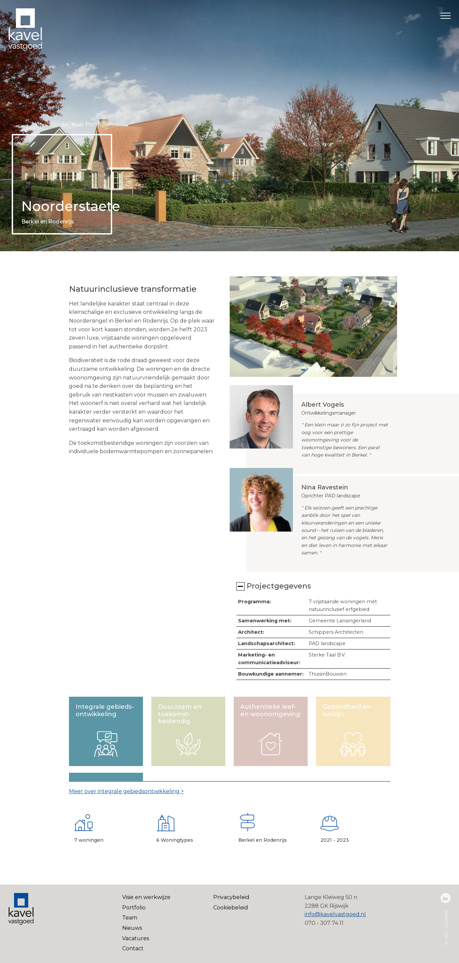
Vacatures (135, 938)
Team (129, 917)
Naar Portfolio (90, 124)
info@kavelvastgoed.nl (335, 914)
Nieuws (132, 928)
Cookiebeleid (230, 907)
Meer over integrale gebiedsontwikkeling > (126, 791)
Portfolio (134, 907)
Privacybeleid (231, 897)
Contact (133, 948)
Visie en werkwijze (146, 897)
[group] (313, 326)
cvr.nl (446, 938)
